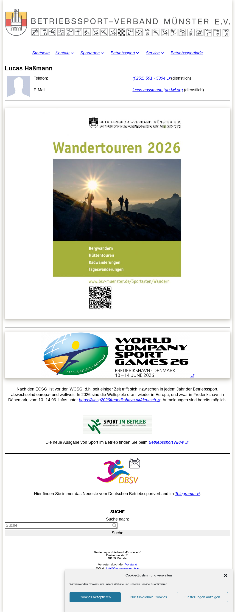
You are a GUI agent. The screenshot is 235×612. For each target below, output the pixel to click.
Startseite (41, 53)
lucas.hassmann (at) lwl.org (157, 90)
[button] (225, 582)
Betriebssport (123, 53)
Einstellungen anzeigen (202, 604)
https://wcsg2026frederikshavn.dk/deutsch (117, 400)
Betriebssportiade (187, 53)
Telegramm (185, 493)
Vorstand (131, 564)
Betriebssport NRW (166, 442)
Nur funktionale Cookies (148, 604)
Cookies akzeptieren (95, 604)
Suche (117, 533)
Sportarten (90, 53)
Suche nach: (117, 519)
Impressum (117, 575)
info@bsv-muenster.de (121, 568)
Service (153, 53)
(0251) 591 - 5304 (149, 78)
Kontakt (63, 53)
